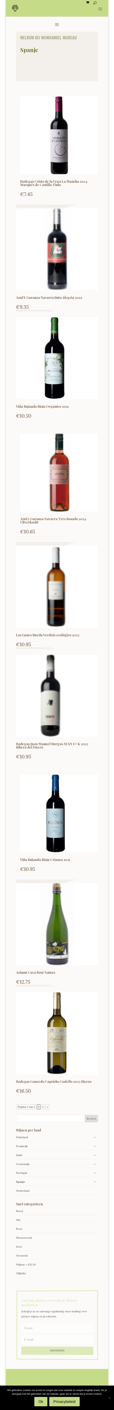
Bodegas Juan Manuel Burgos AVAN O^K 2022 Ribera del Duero (52, 745)
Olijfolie (21, 1273)
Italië (19, 1155)
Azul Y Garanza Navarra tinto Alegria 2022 (49, 297)
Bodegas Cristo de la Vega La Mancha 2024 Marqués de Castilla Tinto (53, 183)
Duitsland (22, 1137)
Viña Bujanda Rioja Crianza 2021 (45, 859)
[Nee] (109, 1398)
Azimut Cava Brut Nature (35, 972)
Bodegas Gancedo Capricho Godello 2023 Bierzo (53, 1081)
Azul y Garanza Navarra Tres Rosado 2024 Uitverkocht (53, 520)
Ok (40, 1402)
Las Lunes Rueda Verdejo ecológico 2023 (47, 635)
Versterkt (22, 1255)
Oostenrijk (22, 1164)
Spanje (20, 1181)
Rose (19, 1228)
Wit (18, 1220)
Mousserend (24, 1237)
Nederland (22, 1190)
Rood (19, 1211)
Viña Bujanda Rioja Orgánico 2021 (42, 406)
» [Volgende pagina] (47, 1107)
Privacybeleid (64, 1402)
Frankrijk (22, 1146)
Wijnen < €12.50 (26, 1264)
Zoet (19, 1246)
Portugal (21, 1173)
